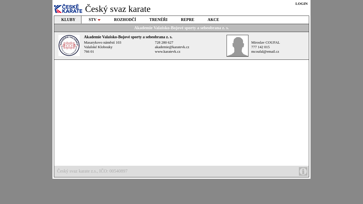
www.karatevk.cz (167, 51)
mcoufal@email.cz (265, 51)
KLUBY (68, 20)
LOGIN (302, 3)
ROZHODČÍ (125, 20)
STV (95, 20)
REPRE (187, 20)
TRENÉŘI (158, 20)
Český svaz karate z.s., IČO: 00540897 (182, 171)
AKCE (213, 20)
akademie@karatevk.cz (172, 47)
